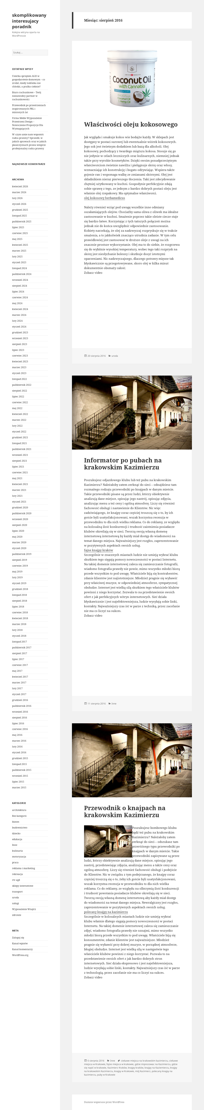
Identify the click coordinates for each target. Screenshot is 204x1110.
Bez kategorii (19, 816)
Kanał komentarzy (22, 949)
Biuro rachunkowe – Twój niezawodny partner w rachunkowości (26, 96)
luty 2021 (17, 495)
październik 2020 (21, 513)
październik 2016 (21, 706)
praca (15, 862)
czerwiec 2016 (20, 729)
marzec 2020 (19, 542)
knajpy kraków (135, 1067)
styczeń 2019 (19, 583)
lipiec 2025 (18, 227)
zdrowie (16, 915)
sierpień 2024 (19, 285)
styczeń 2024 (19, 326)
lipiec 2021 (18, 466)
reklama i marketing (23, 868)
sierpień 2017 (19, 653)
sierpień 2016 (19, 717)
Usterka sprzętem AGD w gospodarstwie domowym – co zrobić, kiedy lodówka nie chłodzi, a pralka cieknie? (28, 81)
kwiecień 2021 (20, 484)
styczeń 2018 (19, 635)
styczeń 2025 (19, 262)
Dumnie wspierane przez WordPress (104, 1102)
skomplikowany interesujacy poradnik (29, 21)
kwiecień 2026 (20, 186)
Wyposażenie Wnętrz (24, 909)
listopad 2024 (19, 268)
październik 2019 (21, 554)
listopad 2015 (19, 764)
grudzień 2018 (20, 589)
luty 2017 (17, 688)
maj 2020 (17, 536)
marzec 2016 (19, 740)
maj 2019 (17, 571)
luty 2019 (17, 577)
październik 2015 (21, 770)
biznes (15, 821)
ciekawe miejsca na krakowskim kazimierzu (144, 1060)
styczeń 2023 (19, 373)
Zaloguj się (18, 937)
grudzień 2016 (20, 700)
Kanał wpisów (20, 943)
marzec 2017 (19, 682)
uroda (15, 897)
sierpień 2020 (19, 525)
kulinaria (17, 850)
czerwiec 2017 (20, 665)
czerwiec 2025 (20, 233)
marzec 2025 (19, 250)
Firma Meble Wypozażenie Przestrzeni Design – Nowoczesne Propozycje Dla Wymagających (27, 123)
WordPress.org (20, 955)
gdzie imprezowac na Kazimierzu (152, 1064)
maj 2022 (17, 408)
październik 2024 (21, 274)
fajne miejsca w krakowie (120, 1064)
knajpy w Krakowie (124, 1071)
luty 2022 (17, 425)
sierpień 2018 (19, 600)
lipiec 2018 (18, 606)
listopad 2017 (19, 641)
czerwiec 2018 (20, 612)
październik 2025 (21, 221)
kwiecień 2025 (20, 244)
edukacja (17, 839)
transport (17, 891)
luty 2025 (17, 256)
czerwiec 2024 (20, 297)
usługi (15, 903)
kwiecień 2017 (20, 676)
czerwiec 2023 (20, 355)
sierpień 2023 (19, 344)
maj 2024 (17, 303)
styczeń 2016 (19, 752)
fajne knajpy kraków (98, 550)
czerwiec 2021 (20, 472)
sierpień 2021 (19, 460)
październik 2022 (21, 384)
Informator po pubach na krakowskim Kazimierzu (123, 463)
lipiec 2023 (18, 350)
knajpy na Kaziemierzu (157, 1067)
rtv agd (16, 880)
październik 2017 (21, 647)
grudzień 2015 (20, 758)
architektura (19, 810)
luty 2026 (17, 198)
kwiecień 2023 (20, 361)
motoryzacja (19, 856)
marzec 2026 (19, 192)
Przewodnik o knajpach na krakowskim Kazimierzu (125, 811)
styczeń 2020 (19, 548)
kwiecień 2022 (20, 414)
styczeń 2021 (19, 501)
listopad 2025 (19, 215)
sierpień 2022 (19, 390)
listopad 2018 (19, 595)
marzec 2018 (19, 624)
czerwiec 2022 (20, 402)
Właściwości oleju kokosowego (131, 124)
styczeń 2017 (19, 694)
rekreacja (17, 874)
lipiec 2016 (18, 723)
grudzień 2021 (20, 437)
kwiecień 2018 (20, 618)
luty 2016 (17, 746)
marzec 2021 (19, 490)
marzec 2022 (19, 420)
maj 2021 (17, 478)
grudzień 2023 (20, 332)
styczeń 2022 (19, 431)
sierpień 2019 (19, 560)
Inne (14, 845)
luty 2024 (17, 320)
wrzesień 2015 (20, 775)
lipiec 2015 (18, 781)
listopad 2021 (19, 443)
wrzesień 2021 (20, 455)
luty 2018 (17, 630)
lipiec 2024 (18, 291)
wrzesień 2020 (20, 519)
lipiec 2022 (18, 396)
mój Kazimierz (143, 1071)
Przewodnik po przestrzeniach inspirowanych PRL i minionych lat (29, 109)
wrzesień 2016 (20, 711)
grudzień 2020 (20, 507)
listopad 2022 (19, 379)
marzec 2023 (19, 367)
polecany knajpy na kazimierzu (106, 912)
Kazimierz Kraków (117, 1067)
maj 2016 (17, 735)
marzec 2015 (19, 787)
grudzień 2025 (20, 209)
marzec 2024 (19, 315)
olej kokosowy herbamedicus (104, 198)
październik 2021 (21, 449)
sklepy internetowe (22, 885)
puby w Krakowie (106, 1074)
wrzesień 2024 (20, 280)
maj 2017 (17, 671)
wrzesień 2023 (20, 338)
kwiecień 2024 (20, 309)
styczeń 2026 (19, 204)
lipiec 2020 (18, 531)
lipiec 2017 (18, 659)
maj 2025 (17, 239)
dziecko (16, 833)
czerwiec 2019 (20, 565)
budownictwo (19, 827)
